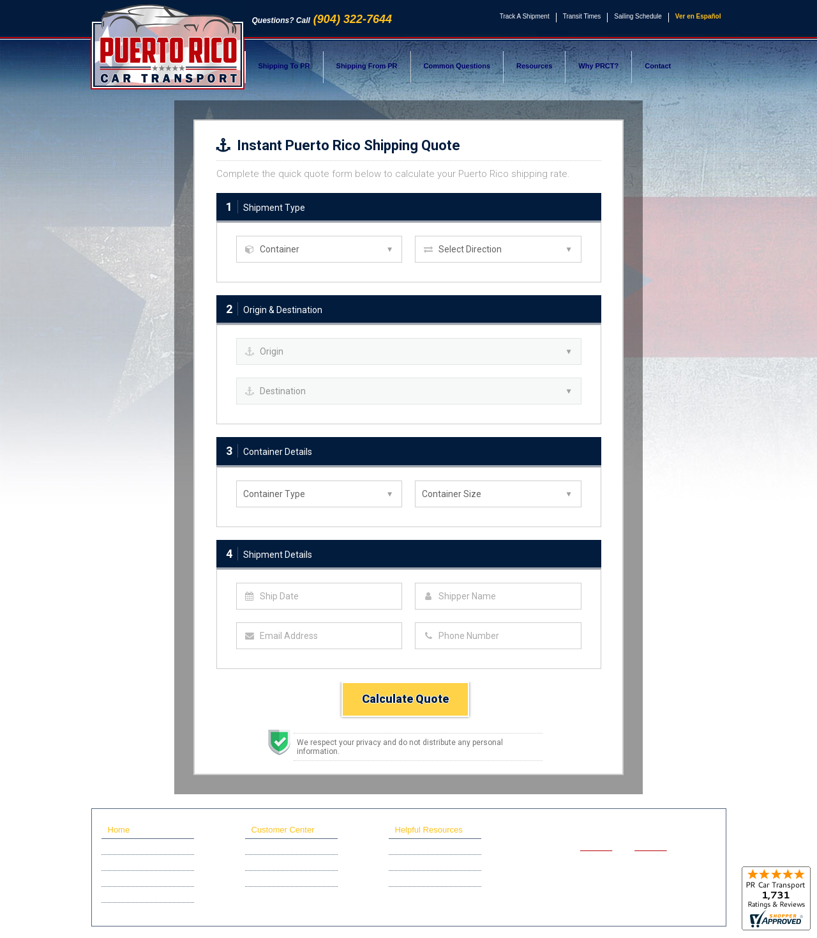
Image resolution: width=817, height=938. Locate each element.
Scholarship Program (141, 894)
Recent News (128, 910)
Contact (658, 66)
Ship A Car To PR (135, 846)
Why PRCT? (598, 66)
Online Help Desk (278, 862)
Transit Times (582, 16)
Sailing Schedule (638, 16)
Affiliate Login (272, 878)
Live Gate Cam (274, 894)
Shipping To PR (284, 66)
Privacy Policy (623, 914)
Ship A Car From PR (139, 862)
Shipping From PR (367, 66)
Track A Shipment (525, 16)
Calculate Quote (405, 698)
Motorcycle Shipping (139, 878)
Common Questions (457, 66)
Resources (534, 66)
